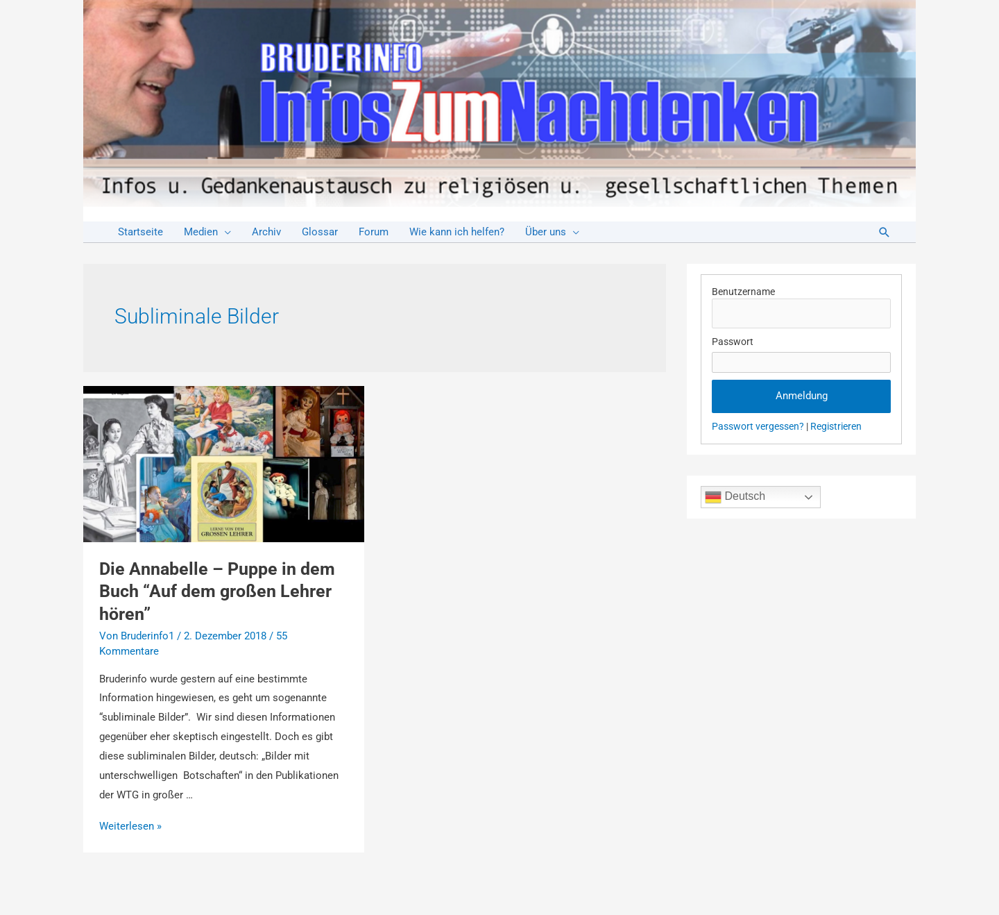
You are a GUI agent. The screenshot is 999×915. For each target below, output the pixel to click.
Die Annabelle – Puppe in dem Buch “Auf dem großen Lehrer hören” (217, 591)
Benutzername (743, 291)
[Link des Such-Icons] (884, 232)
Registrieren (836, 426)
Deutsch (735, 497)
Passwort (732, 341)
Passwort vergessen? (758, 426)
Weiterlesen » (130, 826)
